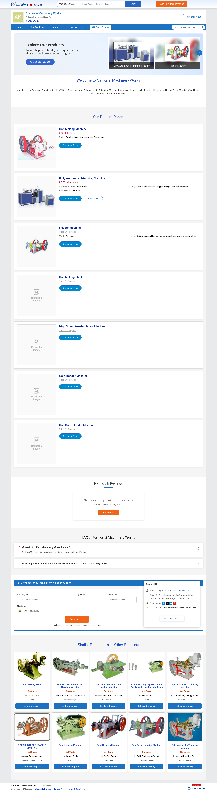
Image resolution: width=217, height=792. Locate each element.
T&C (84, 625)
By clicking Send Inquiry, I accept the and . (77, 625)
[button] (193, 17)
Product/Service (24, 595)
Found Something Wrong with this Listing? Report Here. (173, 607)
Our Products (37, 27)
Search (132, 4)
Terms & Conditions (76, 789)
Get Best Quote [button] (41, 61)
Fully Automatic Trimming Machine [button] (132, 65)
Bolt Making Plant (32, 684)
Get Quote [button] (32, 691)
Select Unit (112, 595)
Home (18, 27)
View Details (93, 198)
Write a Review (33, 21)
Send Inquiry (77, 619)
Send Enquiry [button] (100, 27)
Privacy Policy (95, 625)
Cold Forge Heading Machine (147, 745)
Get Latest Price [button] (70, 145)
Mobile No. (22, 606)
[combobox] (22, 611)
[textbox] (103, 4)
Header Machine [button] (178, 65)
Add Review (108, 512)
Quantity (81, 595)
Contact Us (77, 27)
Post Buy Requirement (171, 4)
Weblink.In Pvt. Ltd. (43, 789)
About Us (57, 27)
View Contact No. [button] (172, 618)
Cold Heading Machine (70, 745)
